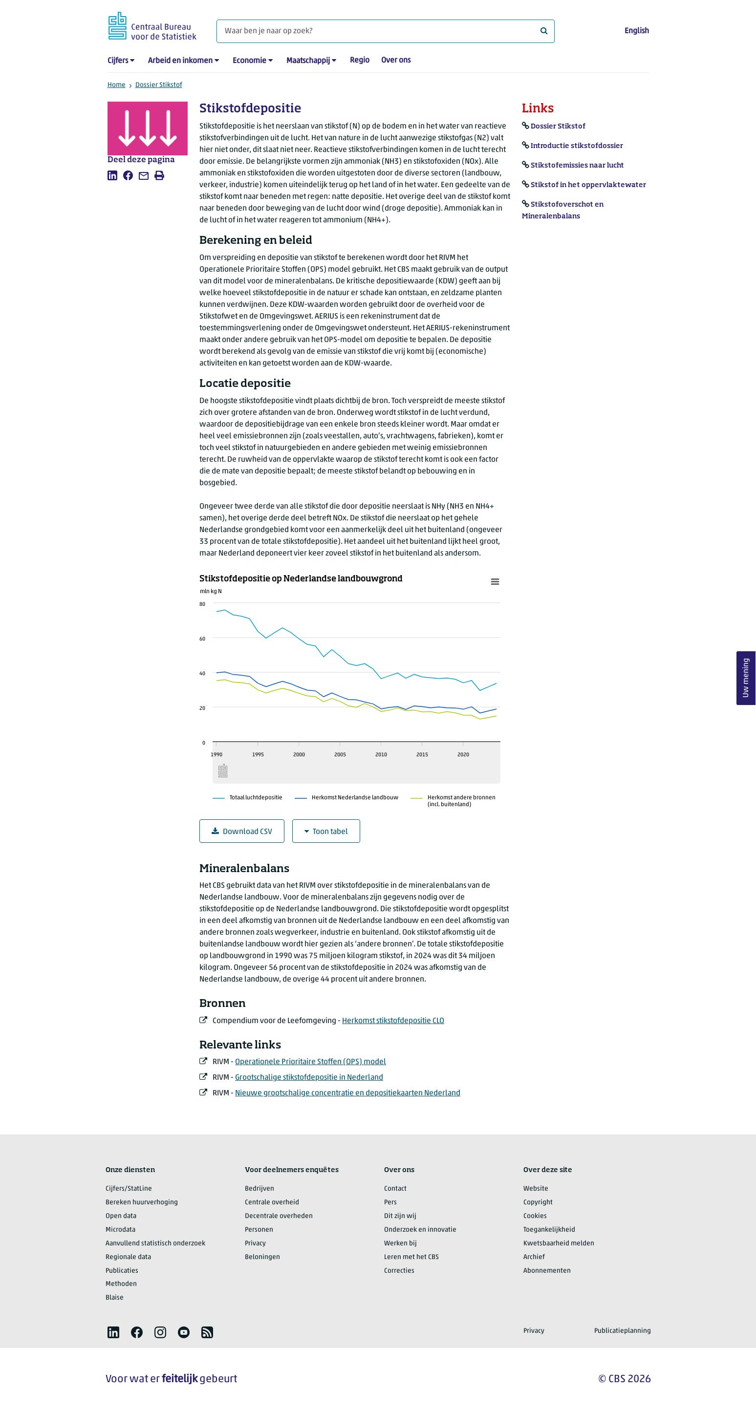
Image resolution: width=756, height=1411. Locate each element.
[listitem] (112, 175)
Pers (390, 1202)
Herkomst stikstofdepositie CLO (393, 1021)
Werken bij (400, 1243)
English (637, 31)
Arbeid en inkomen (180, 61)
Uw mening (746, 678)
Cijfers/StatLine (129, 1189)
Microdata (120, 1230)
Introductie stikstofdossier (577, 146)
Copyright (538, 1202)
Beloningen (262, 1257)
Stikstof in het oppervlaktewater (588, 185)
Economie (249, 61)
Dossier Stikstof (158, 85)
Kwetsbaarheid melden (558, 1243)
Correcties (399, 1271)
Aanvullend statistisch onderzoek (155, 1243)
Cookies (535, 1216)
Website (535, 1189)
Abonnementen (547, 1271)
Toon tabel (326, 832)
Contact (395, 1189)
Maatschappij (308, 61)
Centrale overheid (272, 1202)
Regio (359, 60)
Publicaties (122, 1271)
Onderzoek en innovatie (420, 1230)
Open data (121, 1216)
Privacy (255, 1243)
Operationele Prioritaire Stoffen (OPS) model (310, 1062)
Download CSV (242, 832)
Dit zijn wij (400, 1216)
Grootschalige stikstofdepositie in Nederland (309, 1078)
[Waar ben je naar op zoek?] (385, 31)
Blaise (115, 1298)
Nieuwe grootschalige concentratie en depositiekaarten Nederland (347, 1093)
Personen (259, 1230)
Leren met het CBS (411, 1257)
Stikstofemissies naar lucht (577, 165)
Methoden (121, 1284)
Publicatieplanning (622, 1331)
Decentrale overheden (279, 1216)
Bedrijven (259, 1189)
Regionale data (128, 1257)
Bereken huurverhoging (142, 1202)
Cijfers (118, 61)
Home (117, 85)
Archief (534, 1257)
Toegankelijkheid (549, 1230)
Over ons (395, 60)
